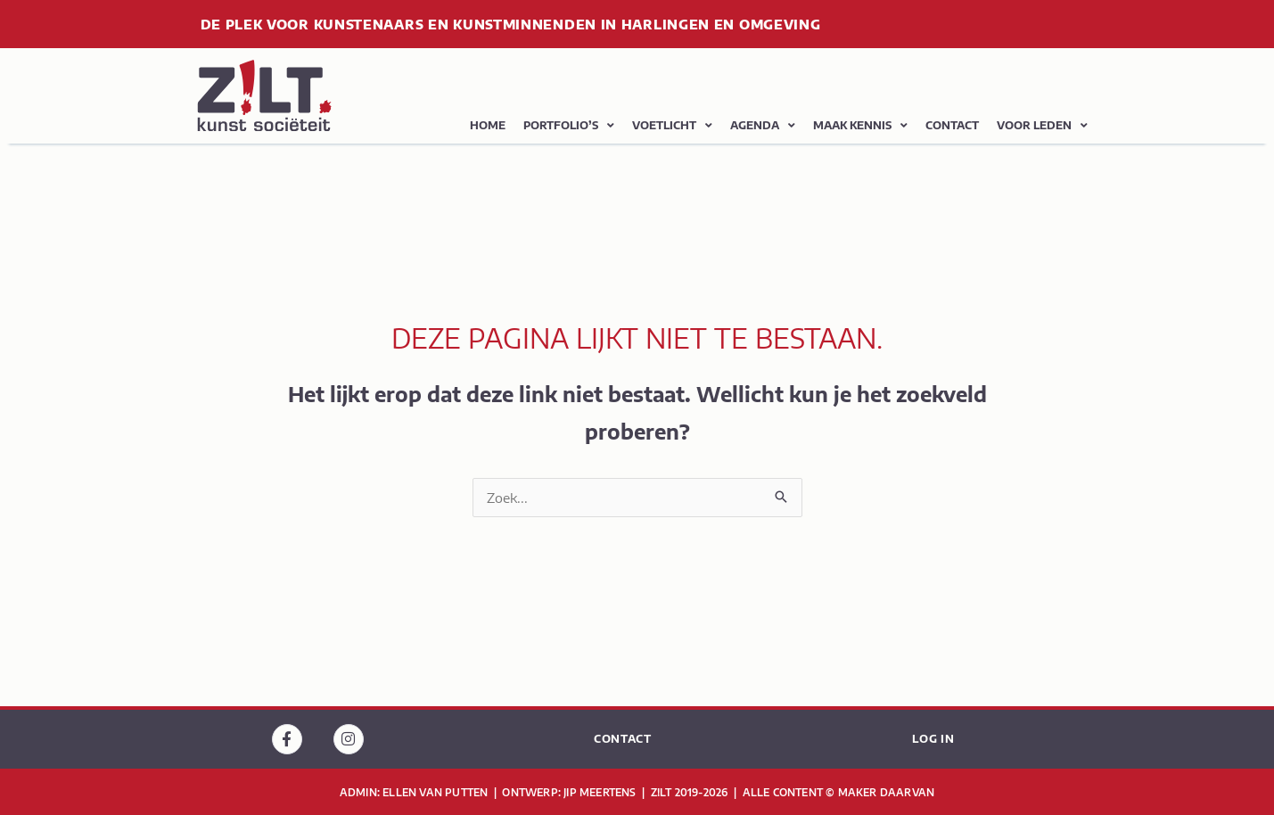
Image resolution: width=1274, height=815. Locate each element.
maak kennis (860, 125)
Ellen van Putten (436, 792)
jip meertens (601, 792)
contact (952, 125)
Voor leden (1042, 125)
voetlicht (672, 125)
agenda (762, 125)
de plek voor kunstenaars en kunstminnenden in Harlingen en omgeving (511, 24)
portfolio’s (568, 125)
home (487, 125)
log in (933, 738)
